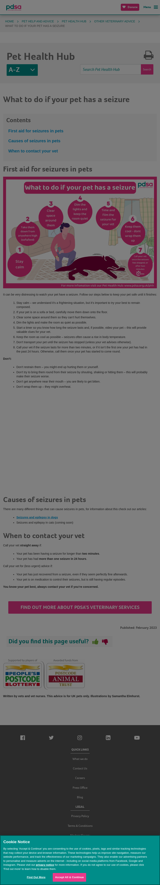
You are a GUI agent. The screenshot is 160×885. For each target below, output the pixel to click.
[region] (80, 860)
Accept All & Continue (69, 877)
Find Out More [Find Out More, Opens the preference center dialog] (36, 877)
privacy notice (45, 864)
